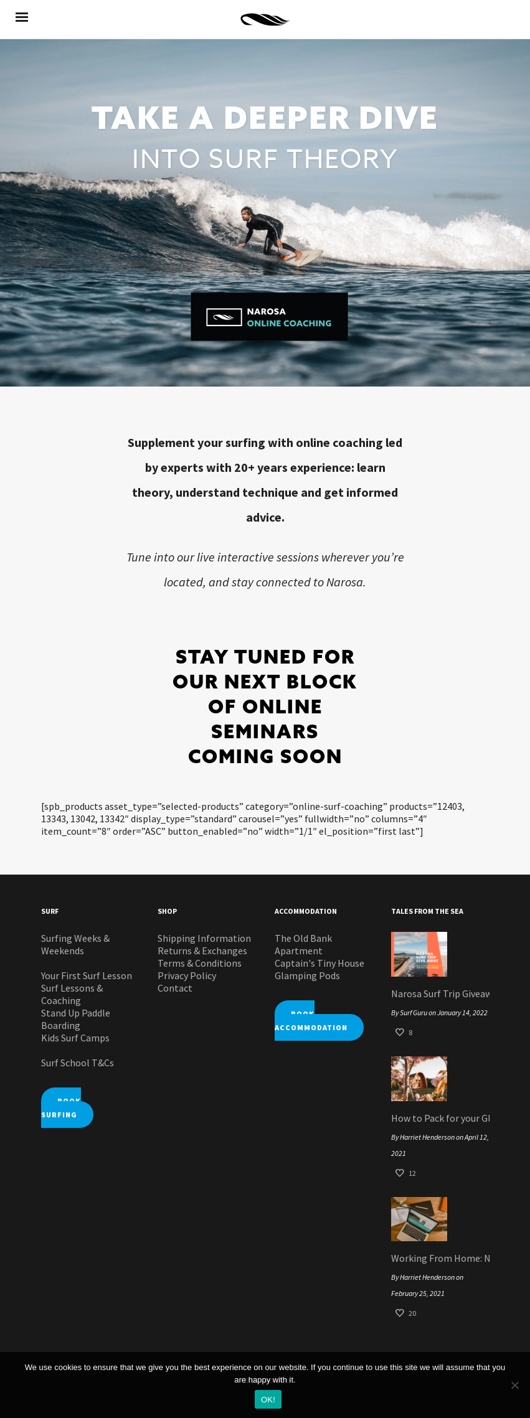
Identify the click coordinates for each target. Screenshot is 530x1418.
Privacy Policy (187, 975)
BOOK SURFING (61, 1107)
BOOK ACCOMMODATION (311, 1020)
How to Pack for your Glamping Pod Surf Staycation (440, 1118)
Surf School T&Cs (77, 1062)
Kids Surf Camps (75, 1037)
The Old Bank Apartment (303, 944)
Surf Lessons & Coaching (72, 994)
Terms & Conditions (200, 963)
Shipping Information (204, 938)
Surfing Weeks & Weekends (75, 944)
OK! (268, 1399)
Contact (175, 988)
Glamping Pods (307, 975)
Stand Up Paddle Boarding (75, 1019)
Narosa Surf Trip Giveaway (440, 993)
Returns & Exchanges (202, 950)
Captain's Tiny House (319, 963)
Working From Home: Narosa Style (440, 1258)
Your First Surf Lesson (86, 975)
